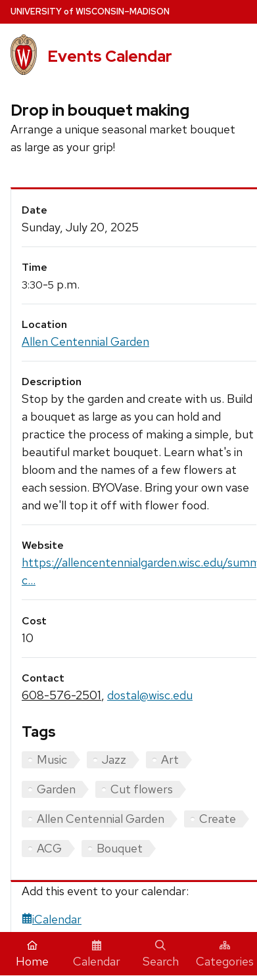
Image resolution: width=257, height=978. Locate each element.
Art (170, 759)
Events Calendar (109, 56)
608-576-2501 (61, 695)
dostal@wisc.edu (150, 695)
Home (32, 954)
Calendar (96, 954)
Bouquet (120, 848)
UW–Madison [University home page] (90, 11)
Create (217, 818)
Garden (56, 789)
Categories (225, 954)
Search (161, 954)
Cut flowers (141, 789)
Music (52, 759)
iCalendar (52, 919)
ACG (49, 848)
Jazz (114, 759)
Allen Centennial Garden (85, 341)
